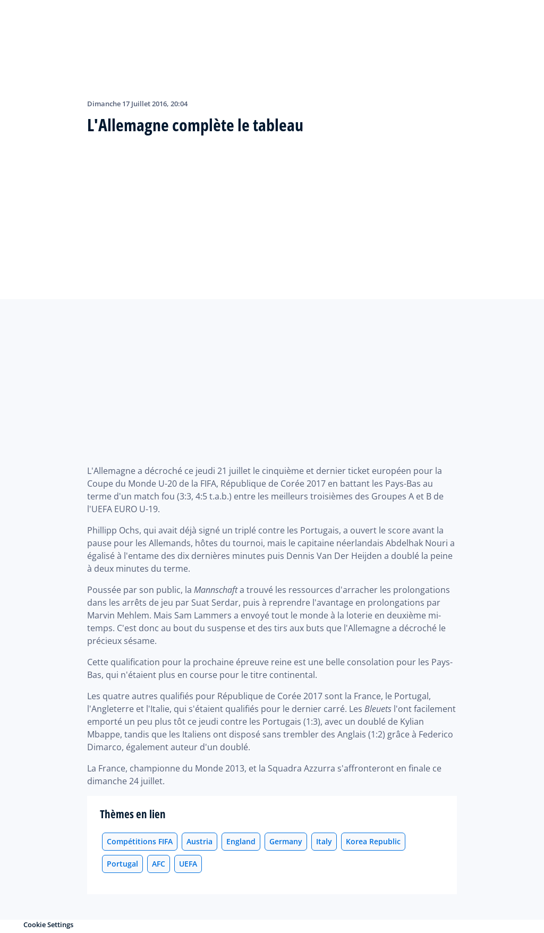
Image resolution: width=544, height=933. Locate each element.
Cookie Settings (48, 924)
